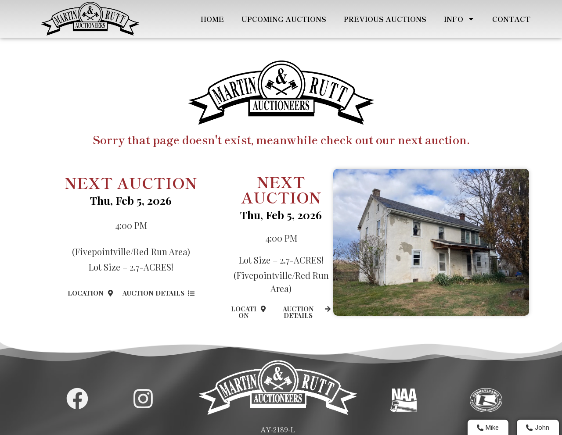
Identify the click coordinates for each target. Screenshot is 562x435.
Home (209, 19)
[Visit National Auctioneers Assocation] (404, 400)
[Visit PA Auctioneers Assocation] (486, 400)
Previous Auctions (382, 19)
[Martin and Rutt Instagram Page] (143, 399)
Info (456, 19)
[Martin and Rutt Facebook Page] (77, 399)
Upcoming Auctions (281, 19)
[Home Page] (89, 18)
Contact (509, 19)
